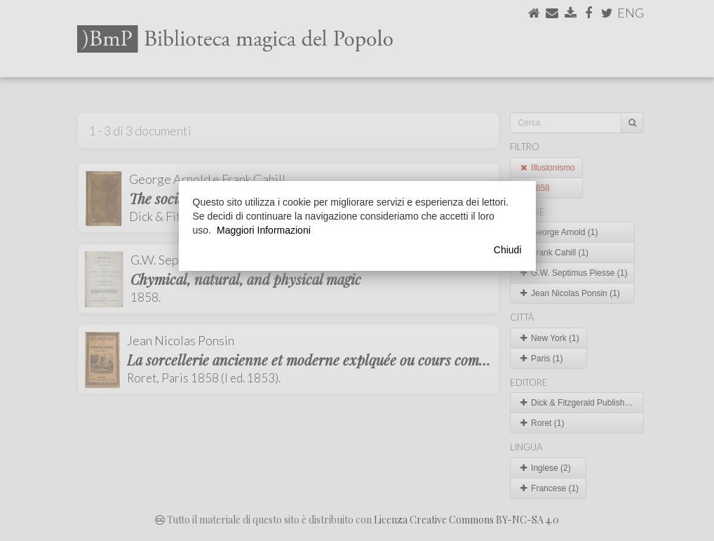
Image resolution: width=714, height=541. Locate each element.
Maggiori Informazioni (264, 230)
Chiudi (508, 249)
